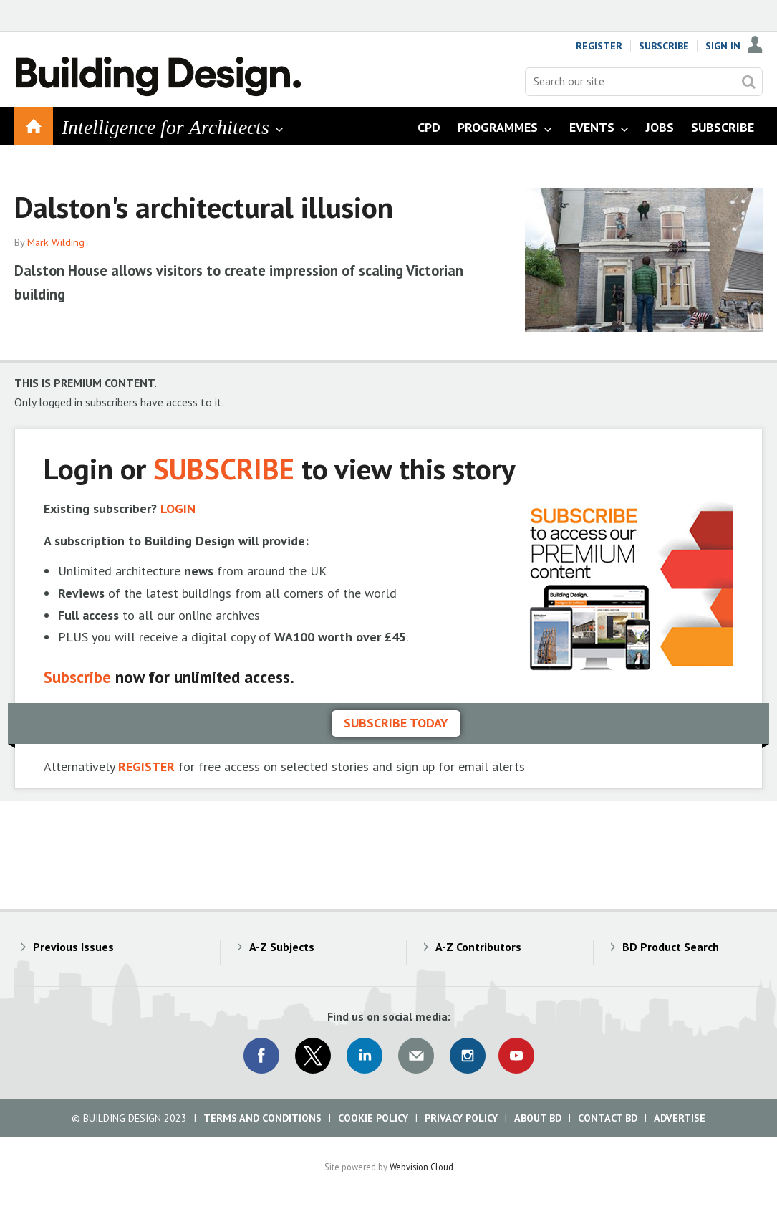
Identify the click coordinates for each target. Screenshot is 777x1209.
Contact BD (607, 1118)
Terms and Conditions (262, 1118)
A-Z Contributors (478, 947)
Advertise (679, 1118)
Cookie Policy (373, 1118)
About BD (537, 1118)
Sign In (722, 46)
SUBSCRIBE (223, 468)
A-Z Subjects (281, 947)
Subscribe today (396, 723)
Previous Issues (73, 947)
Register (599, 46)
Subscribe (664, 46)
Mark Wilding (56, 242)
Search (748, 81)
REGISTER (146, 766)
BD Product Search (670, 947)
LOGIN (178, 508)
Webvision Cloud (421, 1166)
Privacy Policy (461, 1118)
